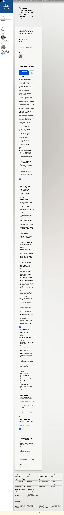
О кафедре (3, 18)
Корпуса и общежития (18, 482)
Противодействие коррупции (20, 489)
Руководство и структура (19, 478)
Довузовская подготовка (31, 478)
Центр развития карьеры (31, 489)
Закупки (16, 484)
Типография (53, 481)
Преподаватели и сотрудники (20, 481)
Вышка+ (28, 482)
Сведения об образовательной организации (20, 495)
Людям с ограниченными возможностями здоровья (19, 498)
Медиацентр (53, 482)
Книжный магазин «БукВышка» (56, 479)
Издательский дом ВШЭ (55, 478)
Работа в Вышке (17, 501)
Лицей (28, 476)
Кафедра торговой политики (6, 6)
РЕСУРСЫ (53, 474)
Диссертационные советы (43, 481)
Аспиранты (3, 22)
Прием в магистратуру (30, 484)
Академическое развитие (43, 484)
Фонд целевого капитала (19, 487)
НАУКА (40, 474)
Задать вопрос (32, 73)
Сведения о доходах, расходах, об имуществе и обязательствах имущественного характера (20, 492)
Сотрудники (3, 20)
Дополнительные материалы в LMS (23, 73)
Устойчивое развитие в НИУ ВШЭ (20, 479)
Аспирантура (29, 486)
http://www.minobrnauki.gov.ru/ (20, 505)
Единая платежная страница (19, 499)
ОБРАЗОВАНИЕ (29, 474)
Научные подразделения (43, 476)
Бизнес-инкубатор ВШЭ (31, 491)
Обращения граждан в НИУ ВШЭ (20, 486)
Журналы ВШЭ (53, 484)
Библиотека (53, 476)
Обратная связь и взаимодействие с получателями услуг (32, 495)
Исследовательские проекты (43, 478)
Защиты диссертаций (42, 482)
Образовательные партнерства (32, 492)
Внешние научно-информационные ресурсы (43, 488)
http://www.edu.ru (42, 505)
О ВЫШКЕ (16, 474)
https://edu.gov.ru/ (30, 505)
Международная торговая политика (5, 30)
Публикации (53, 486)
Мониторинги (41, 479)
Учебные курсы (3, 23)
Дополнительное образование (32, 487)
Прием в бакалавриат (30, 481)
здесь (55, 512)
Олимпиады (29, 479)
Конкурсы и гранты (42, 486)
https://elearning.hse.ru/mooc (56, 505)
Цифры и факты (17, 476)
